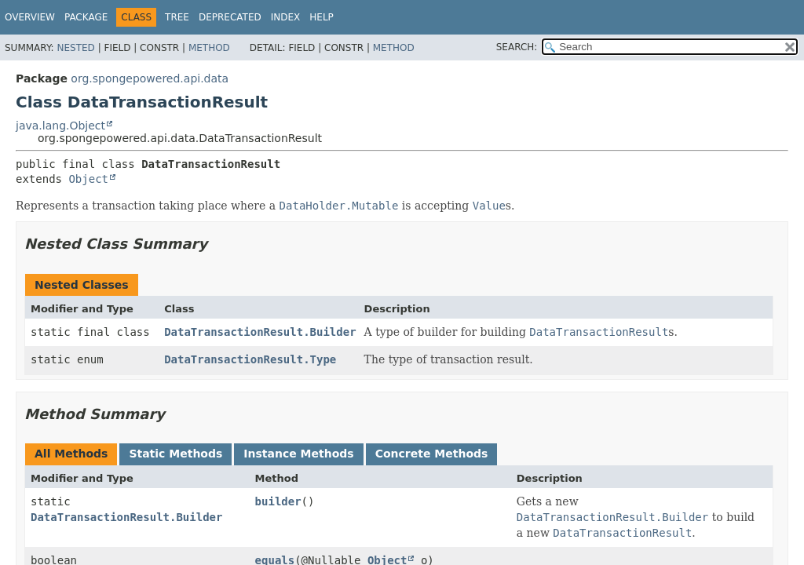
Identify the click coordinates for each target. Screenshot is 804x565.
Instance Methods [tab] (298, 453)
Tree (177, 17)
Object (88, 179)
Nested (75, 47)
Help (321, 17)
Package (86, 17)
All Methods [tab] (71, 453)
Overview (30, 17)
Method (209, 47)
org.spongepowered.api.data (149, 78)
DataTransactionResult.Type (250, 359)
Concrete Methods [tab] (431, 453)
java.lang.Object (60, 125)
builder (278, 501)
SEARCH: (517, 47)
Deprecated (230, 17)
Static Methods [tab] (175, 453)
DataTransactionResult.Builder (260, 332)
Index (286, 17)
